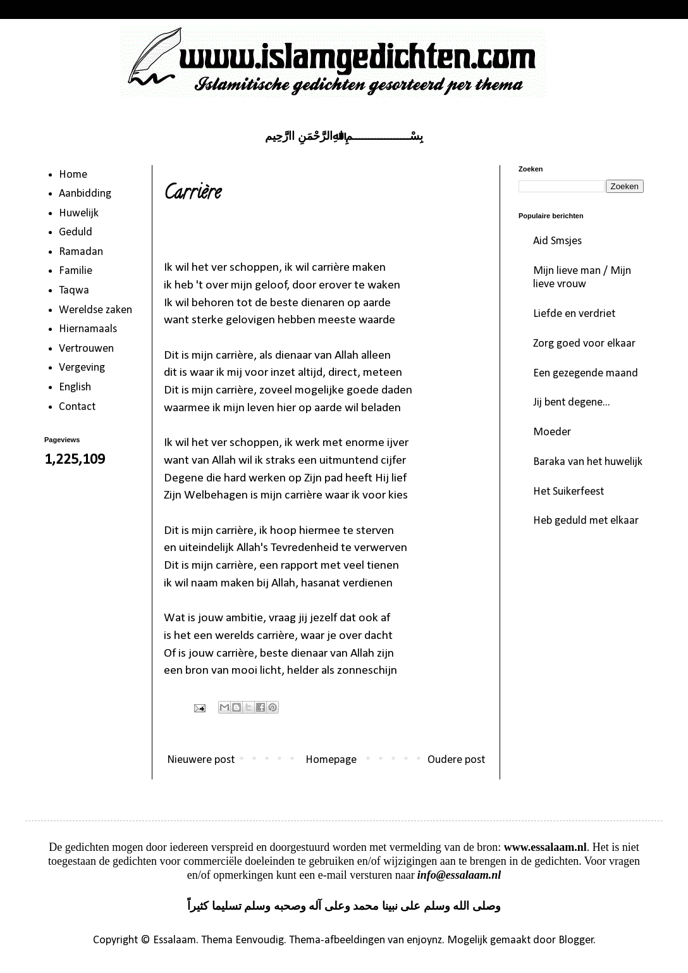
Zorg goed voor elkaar (584, 344)
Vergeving (82, 368)
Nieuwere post (201, 760)
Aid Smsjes (557, 241)
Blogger (576, 940)
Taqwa (74, 291)
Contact (77, 407)
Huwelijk (79, 214)
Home (73, 175)
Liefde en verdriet (574, 314)
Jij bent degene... (571, 403)
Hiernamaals (88, 329)
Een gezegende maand (585, 374)
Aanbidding (85, 194)
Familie (75, 271)
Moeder (552, 432)
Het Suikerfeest (568, 492)
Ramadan (81, 252)
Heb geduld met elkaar (586, 521)
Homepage (331, 760)
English (75, 387)
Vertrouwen (86, 349)
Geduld (75, 232)
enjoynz (424, 940)
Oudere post (456, 760)
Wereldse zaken (95, 310)
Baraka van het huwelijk (587, 462)
